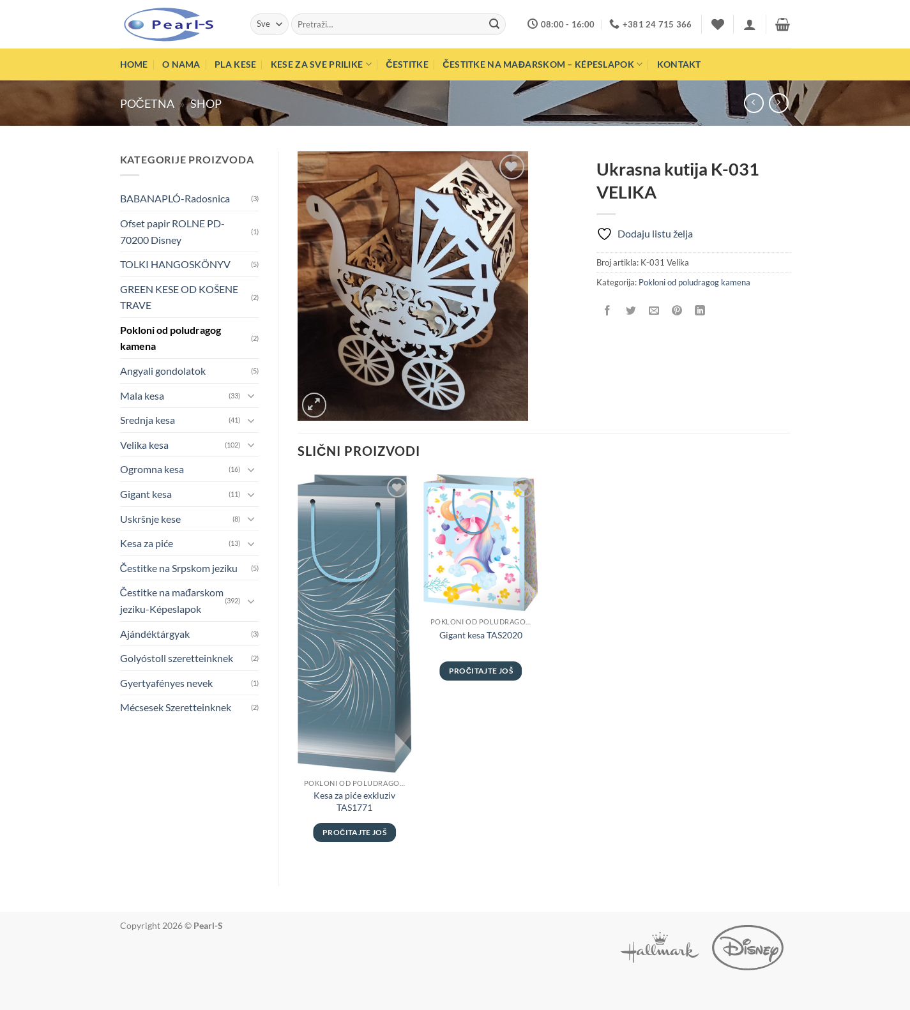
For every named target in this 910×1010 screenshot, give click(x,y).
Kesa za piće (146, 543)
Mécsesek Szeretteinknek (175, 707)
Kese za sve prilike (321, 64)
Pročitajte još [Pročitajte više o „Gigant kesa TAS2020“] (481, 671)
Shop (206, 103)
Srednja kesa (147, 420)
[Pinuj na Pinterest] (676, 310)
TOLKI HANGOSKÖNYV (175, 264)
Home (134, 64)
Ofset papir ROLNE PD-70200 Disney (172, 231)
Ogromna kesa (152, 469)
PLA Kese (235, 64)
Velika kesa (144, 445)
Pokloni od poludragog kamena (170, 338)
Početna (147, 103)
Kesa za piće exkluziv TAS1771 (354, 801)
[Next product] (754, 103)
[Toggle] (251, 395)
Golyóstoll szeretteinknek (176, 658)
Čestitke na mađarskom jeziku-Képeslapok (172, 600)
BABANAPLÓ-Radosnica (175, 198)
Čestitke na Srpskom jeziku (179, 568)
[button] (749, 24)
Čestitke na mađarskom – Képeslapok (542, 64)
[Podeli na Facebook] (607, 310)
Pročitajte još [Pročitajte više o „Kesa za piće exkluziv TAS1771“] (354, 832)
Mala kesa (142, 395)
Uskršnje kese (150, 519)
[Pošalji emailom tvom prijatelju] (653, 310)
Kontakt (679, 64)
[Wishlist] (717, 24)
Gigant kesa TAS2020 (480, 634)
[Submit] (494, 24)
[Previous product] (779, 103)
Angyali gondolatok (163, 371)
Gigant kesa (146, 494)
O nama (181, 64)
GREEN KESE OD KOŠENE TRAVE (179, 297)
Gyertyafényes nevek (166, 683)
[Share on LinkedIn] (700, 310)
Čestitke (407, 64)
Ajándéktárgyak (155, 634)
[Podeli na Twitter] (630, 310)
